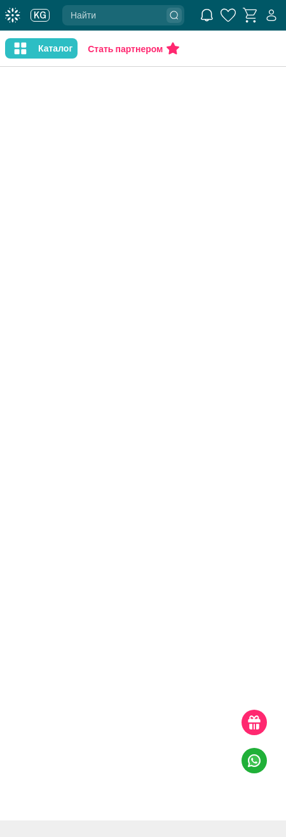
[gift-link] (254, 722)
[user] (271, 15)
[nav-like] (20, 48)
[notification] (206, 15)
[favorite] (228, 15)
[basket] (249, 15)
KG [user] (40, 15)
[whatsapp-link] (254, 760)
